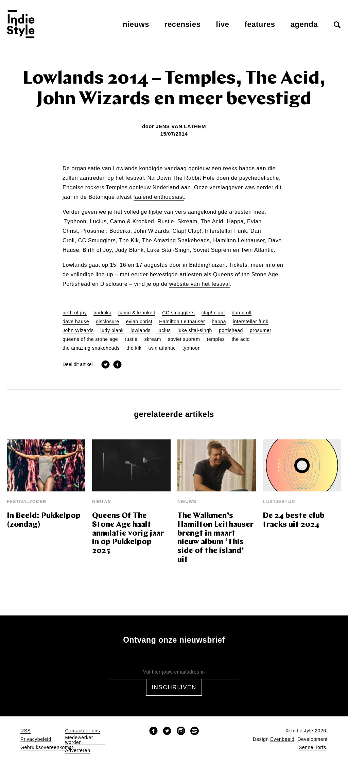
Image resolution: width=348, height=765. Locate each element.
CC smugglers (178, 312)
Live (222, 24)
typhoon (191, 348)
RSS (25, 730)
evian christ (139, 321)
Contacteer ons (82, 730)
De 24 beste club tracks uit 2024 (294, 520)
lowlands (140, 330)
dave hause (76, 321)
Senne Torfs (312, 747)
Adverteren (77, 750)
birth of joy (75, 312)
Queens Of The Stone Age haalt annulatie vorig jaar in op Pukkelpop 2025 (128, 533)
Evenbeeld (282, 739)
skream (152, 339)
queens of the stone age (90, 339)
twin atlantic (161, 348)
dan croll (241, 312)
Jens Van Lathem (181, 126)
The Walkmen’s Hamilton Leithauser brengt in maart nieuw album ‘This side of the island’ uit (215, 538)
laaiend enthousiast (159, 197)
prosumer (261, 330)
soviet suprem (184, 339)
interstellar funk (250, 321)
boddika (102, 312)
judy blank (112, 330)
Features (260, 24)
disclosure (107, 321)
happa (219, 321)
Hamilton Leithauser (182, 321)
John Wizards (78, 330)
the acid (240, 339)
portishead (231, 330)
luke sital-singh (194, 330)
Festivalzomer (26, 501)
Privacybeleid (35, 739)
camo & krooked (136, 312)
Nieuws (136, 24)
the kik (133, 348)
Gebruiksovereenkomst (46, 747)
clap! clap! (213, 312)
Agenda (304, 24)
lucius (164, 330)
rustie (131, 339)
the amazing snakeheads (91, 348)
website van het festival (199, 284)
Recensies (182, 24)
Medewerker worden (79, 740)
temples (216, 339)
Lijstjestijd (279, 501)
